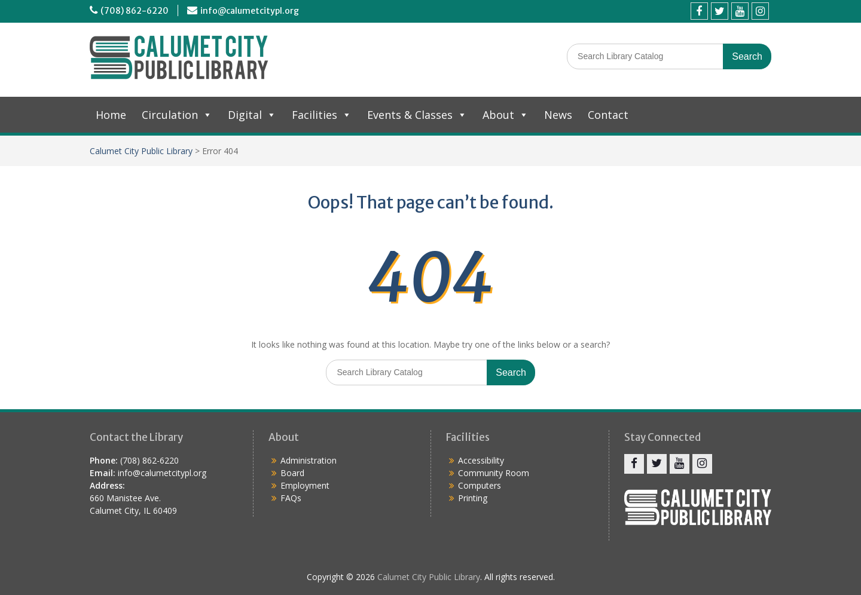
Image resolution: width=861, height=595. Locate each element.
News (558, 115)
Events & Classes (417, 115)
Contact (608, 115)
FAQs (290, 498)
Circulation (177, 115)
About (506, 115)
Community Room (493, 473)
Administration (308, 460)
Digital (252, 115)
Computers (479, 485)
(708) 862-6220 (134, 10)
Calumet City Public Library (141, 151)
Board (292, 473)
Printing (472, 498)
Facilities (322, 115)
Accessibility (481, 460)
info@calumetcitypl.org (249, 10)
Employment (304, 485)
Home (111, 115)
